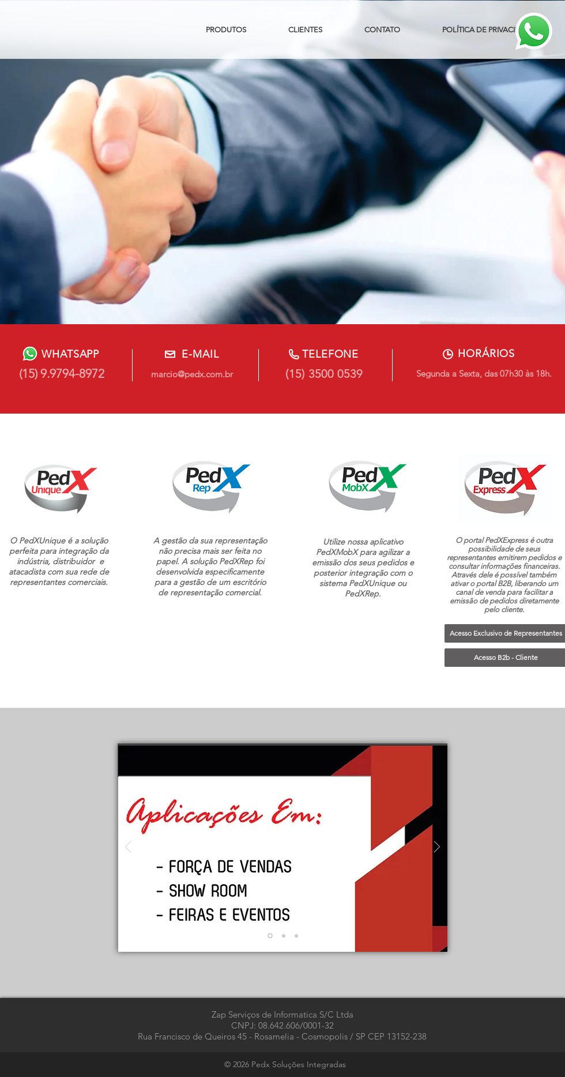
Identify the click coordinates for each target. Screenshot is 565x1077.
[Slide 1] (270, 936)
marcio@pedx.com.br (192, 374)
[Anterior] (128, 847)
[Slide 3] (296, 935)
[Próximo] (437, 847)
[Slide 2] (283, 935)
